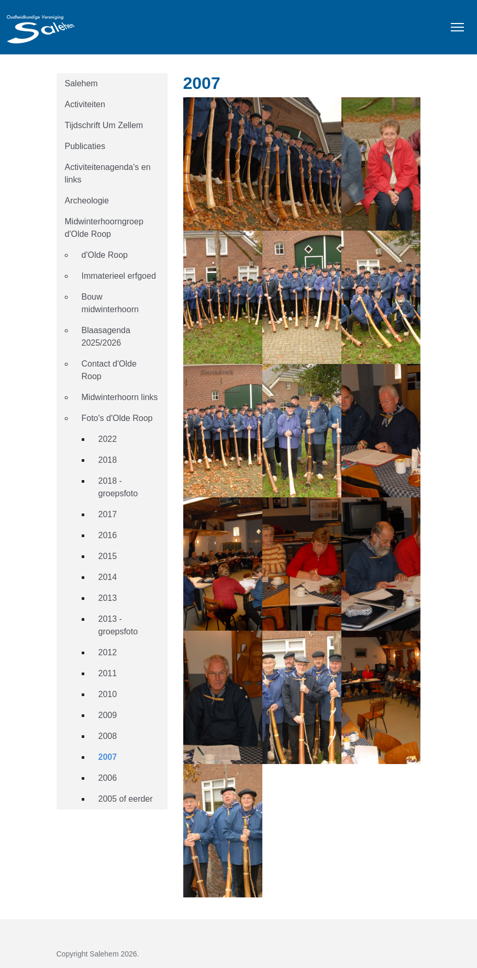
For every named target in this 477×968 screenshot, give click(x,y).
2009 (107, 715)
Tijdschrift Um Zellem (104, 125)
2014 (107, 577)
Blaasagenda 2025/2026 (106, 336)
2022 (107, 439)
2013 (107, 598)
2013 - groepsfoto (118, 625)
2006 (107, 777)
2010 (107, 694)
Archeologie (87, 200)
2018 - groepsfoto (118, 487)
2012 (107, 652)
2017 (107, 514)
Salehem (81, 83)
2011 (107, 673)
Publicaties (85, 146)
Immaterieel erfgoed (119, 275)
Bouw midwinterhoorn (110, 303)
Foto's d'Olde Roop (117, 418)
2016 (107, 535)
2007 (107, 757)
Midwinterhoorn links (120, 397)
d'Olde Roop (105, 254)
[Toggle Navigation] (457, 27)
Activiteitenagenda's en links (108, 173)
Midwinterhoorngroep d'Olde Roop (104, 227)
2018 (107, 459)
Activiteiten (85, 104)
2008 (107, 736)
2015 (107, 556)
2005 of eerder (125, 798)
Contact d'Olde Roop (109, 370)
